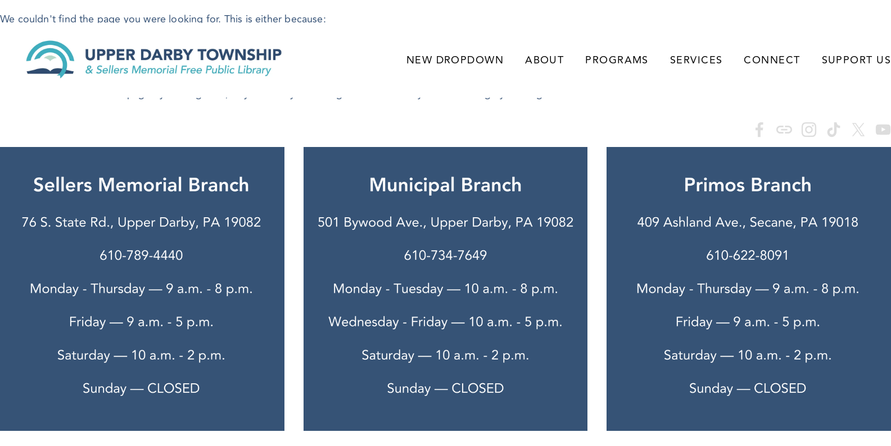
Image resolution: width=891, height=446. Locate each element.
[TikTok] (834, 129)
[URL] (784, 129)
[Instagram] (809, 129)
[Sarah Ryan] (759, 129)
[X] (858, 129)
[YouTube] (883, 129)
